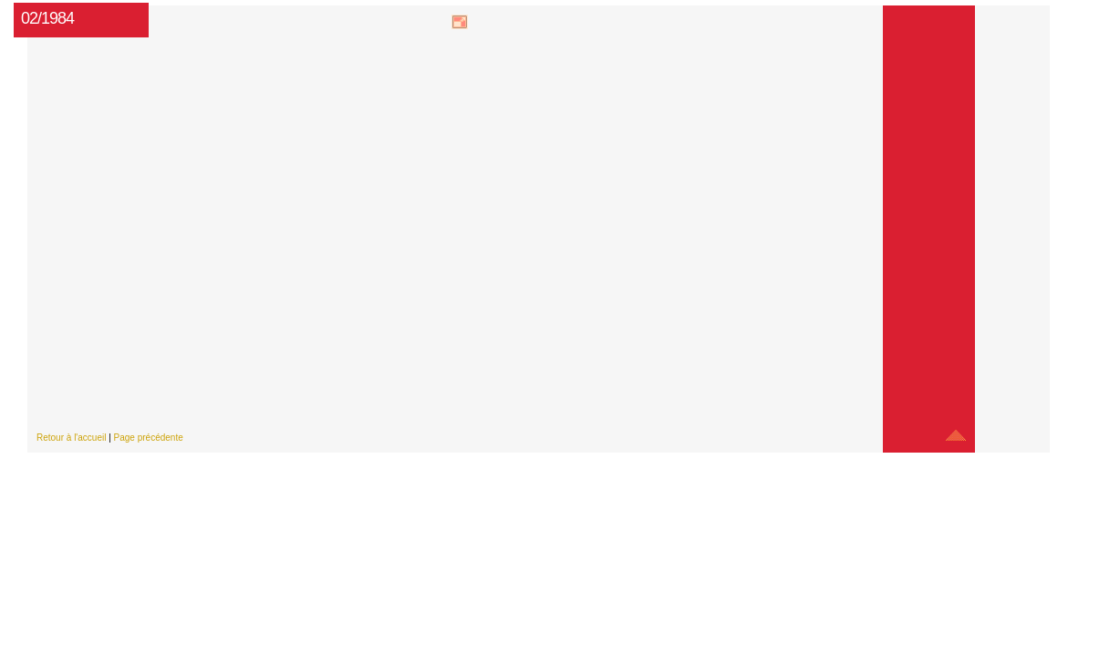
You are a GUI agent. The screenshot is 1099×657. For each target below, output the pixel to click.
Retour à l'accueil (71, 438)
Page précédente (148, 438)
